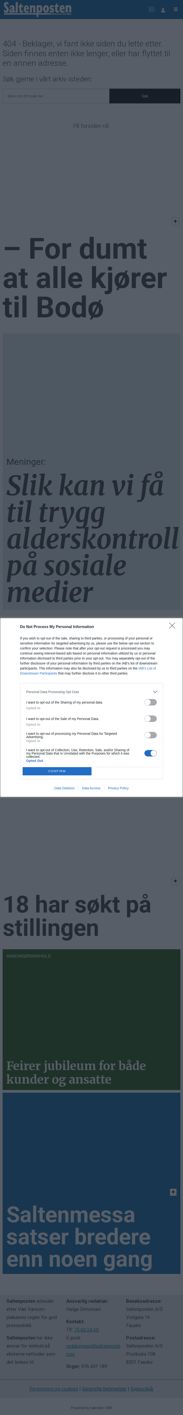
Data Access (91, 788)
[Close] (173, 627)
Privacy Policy (118, 788)
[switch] (150, 702)
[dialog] (91, 707)
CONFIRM (57, 771)
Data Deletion (64, 788)
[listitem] (91, 691)
